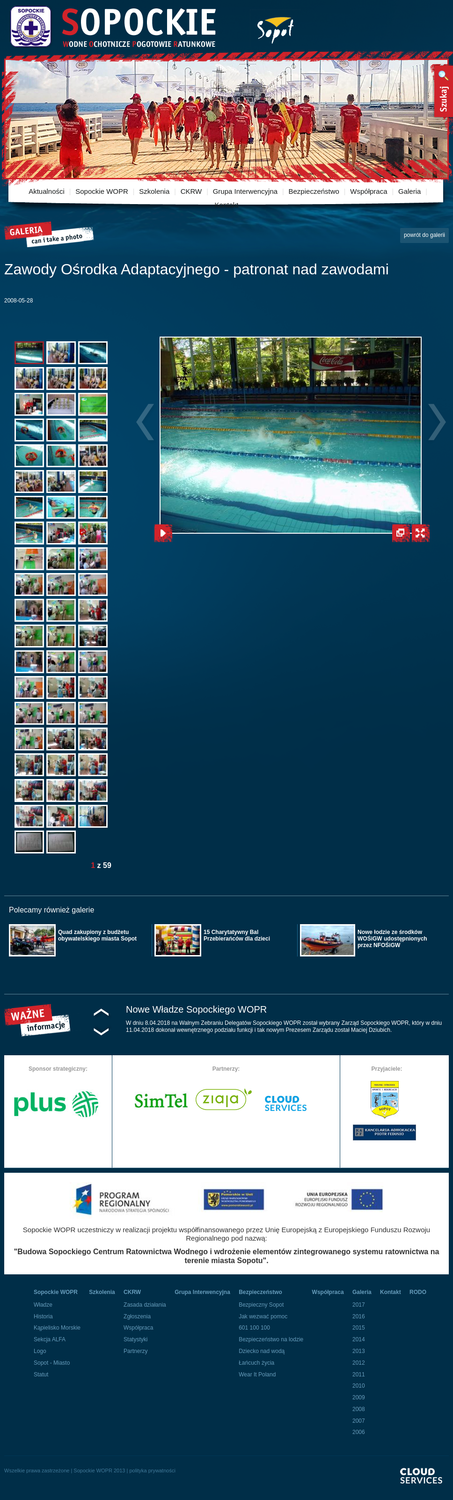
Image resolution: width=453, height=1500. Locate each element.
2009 (358, 1397)
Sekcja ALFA (50, 1339)
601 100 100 (254, 1327)
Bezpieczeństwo (314, 191)
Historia (43, 1316)
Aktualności (47, 191)
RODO (417, 1292)
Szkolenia (154, 191)
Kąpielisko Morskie (57, 1327)
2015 (358, 1327)
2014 (358, 1339)
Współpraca (368, 191)
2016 (358, 1316)
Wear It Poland (257, 1374)
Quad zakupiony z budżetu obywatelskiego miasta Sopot (97, 935)
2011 (358, 1374)
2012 (358, 1363)
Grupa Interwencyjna (245, 191)
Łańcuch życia (256, 1363)
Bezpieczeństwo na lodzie (271, 1339)
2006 (358, 1432)
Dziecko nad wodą (262, 1351)
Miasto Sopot (275, 28)
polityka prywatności (152, 1470)
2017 (358, 1304)
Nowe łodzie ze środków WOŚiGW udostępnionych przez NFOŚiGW (392, 939)
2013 (358, 1351)
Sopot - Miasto (52, 1363)
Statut (41, 1374)
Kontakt (227, 205)
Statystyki (135, 1339)
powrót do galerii (424, 235)
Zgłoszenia (137, 1316)
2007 (358, 1421)
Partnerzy (135, 1351)
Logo (40, 1351)
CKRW (191, 191)
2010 (358, 1385)
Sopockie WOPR (101, 191)
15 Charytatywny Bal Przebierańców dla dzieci (237, 935)
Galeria (409, 191)
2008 (358, 1409)
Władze (43, 1304)
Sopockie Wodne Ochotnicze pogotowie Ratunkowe (112, 27)
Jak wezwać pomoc (263, 1316)
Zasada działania (145, 1304)
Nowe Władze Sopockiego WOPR (196, 1009)
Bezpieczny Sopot (261, 1304)
